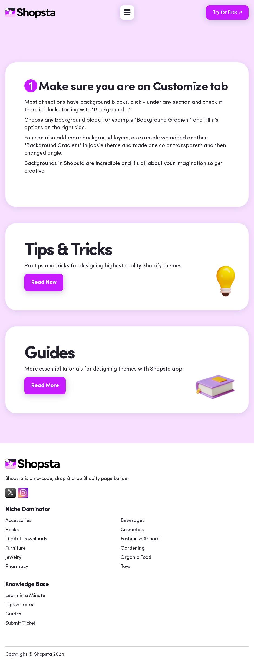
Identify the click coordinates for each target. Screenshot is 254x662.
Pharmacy (16, 566)
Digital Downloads (26, 539)
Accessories (18, 520)
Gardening (133, 548)
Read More (45, 385)
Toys (125, 566)
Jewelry (13, 557)
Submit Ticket (20, 623)
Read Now (44, 282)
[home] (32, 469)
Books (12, 530)
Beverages (132, 520)
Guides (13, 614)
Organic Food (136, 557)
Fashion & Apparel (141, 539)
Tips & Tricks (19, 605)
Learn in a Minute (25, 595)
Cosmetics (132, 530)
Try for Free (229, 12)
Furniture (15, 548)
